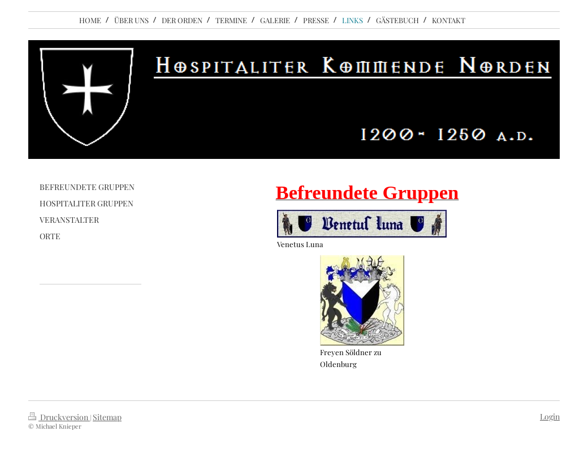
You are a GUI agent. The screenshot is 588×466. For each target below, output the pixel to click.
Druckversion (59, 417)
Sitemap (107, 417)
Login (550, 416)
